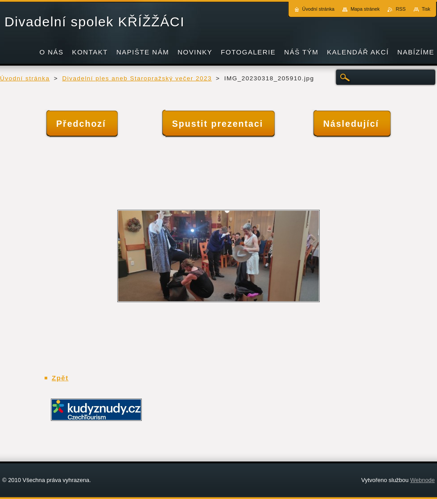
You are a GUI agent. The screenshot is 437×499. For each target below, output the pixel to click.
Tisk (426, 9)
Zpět (60, 378)
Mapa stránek (364, 9)
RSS (400, 9)
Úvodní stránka (25, 78)
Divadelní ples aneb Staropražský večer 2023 (136, 78)
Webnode (422, 480)
